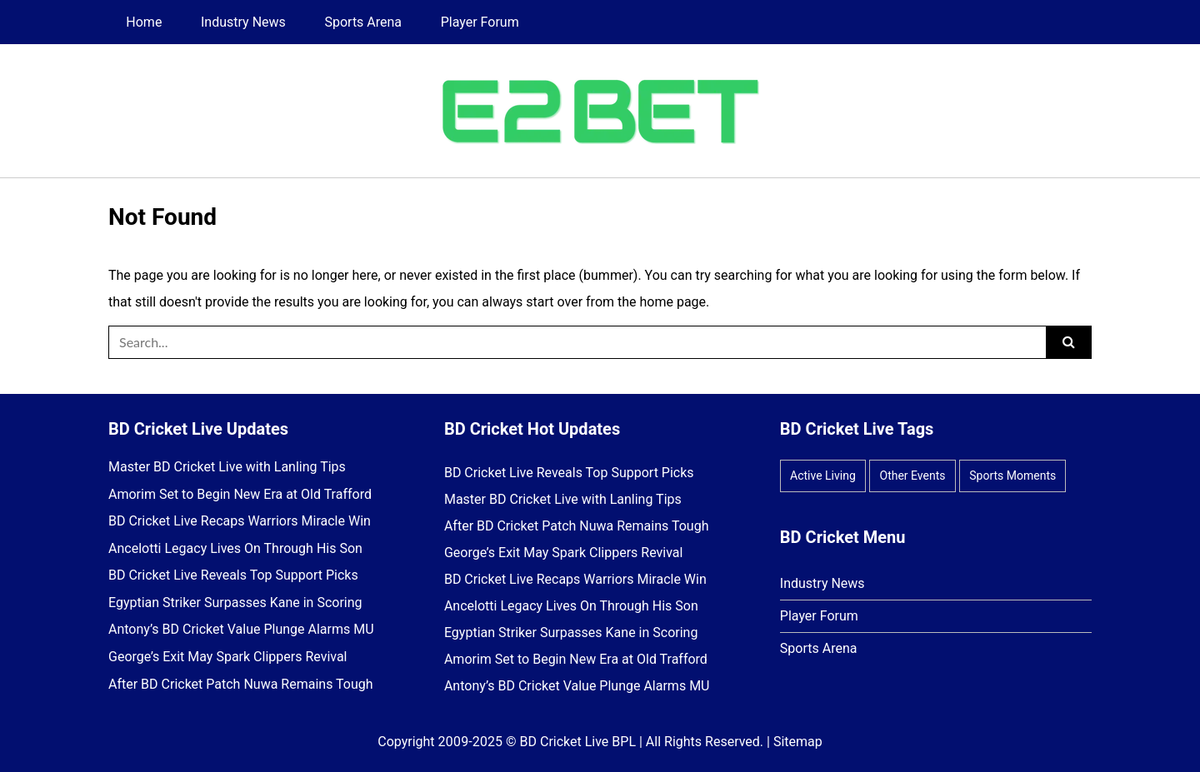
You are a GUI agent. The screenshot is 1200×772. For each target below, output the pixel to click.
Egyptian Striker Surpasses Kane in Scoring (235, 602)
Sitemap (797, 742)
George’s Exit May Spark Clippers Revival (228, 657)
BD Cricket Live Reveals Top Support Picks (233, 575)
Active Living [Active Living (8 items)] (823, 475)
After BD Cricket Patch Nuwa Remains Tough (240, 684)
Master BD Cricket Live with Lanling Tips (227, 467)
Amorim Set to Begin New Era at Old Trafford (240, 494)
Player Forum (480, 22)
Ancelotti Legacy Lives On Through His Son (235, 548)
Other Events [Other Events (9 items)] (913, 475)
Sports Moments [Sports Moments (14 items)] (1012, 475)
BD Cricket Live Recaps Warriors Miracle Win (239, 521)
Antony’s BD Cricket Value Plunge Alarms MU (241, 629)
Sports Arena (363, 22)
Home (144, 22)
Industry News (243, 22)
